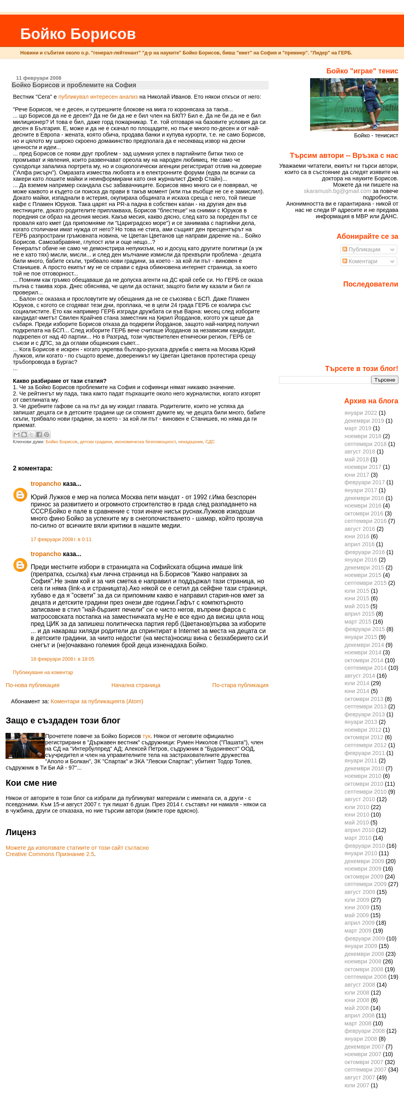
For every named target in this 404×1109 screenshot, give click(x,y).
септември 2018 (365, 444)
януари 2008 (360, 1039)
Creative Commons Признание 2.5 (50, 854)
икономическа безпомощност (145, 441)
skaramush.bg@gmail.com (337, 191)
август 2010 (359, 799)
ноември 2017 (362, 467)
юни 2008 (356, 1000)
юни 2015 (356, 598)
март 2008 (357, 1023)
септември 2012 (365, 745)
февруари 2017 (364, 482)
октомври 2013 (363, 699)
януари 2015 (360, 637)
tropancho (46, 483)
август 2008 (359, 985)
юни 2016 (356, 536)
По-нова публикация (32, 685)
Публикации (361, 249)
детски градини (96, 441)
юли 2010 (356, 807)
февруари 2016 (364, 552)
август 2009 (359, 892)
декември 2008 (364, 954)
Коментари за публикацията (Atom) (97, 701)
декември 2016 (364, 498)
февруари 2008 (364, 1031)
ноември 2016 (362, 505)
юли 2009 (356, 900)
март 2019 (357, 428)
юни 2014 (356, 691)
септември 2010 (365, 792)
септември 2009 (365, 884)
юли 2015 (356, 591)
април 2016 (359, 544)
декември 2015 (364, 567)
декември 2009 (364, 861)
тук (146, 736)
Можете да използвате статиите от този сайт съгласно (77, 848)
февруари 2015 (364, 629)
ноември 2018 (362, 436)
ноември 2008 (362, 961)
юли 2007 (356, 1085)
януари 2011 (360, 760)
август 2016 (359, 529)
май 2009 (356, 915)
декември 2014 (364, 645)
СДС (210, 441)
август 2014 (359, 676)
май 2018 (356, 459)
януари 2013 (360, 722)
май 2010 (356, 822)
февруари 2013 (364, 714)
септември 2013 (365, 706)
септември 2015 (365, 583)
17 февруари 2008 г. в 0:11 (61, 539)
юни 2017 (356, 475)
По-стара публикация (240, 685)
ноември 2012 (362, 730)
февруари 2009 (364, 938)
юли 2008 (356, 992)
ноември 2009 (362, 868)
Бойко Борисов (78, 33)
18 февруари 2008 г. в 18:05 (62, 659)
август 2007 (359, 1077)
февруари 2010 (364, 846)
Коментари (360, 261)
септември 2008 (365, 977)
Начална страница (135, 685)
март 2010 (357, 838)
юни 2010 (356, 814)
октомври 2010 (363, 784)
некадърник (190, 441)
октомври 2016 (363, 513)
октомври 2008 (363, 969)
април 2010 (359, 830)
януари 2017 (360, 490)
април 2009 (359, 923)
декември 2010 (364, 768)
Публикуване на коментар (43, 672)
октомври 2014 (363, 660)
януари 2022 (360, 413)
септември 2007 (365, 1069)
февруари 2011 (364, 753)
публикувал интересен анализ (98, 97)
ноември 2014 (362, 652)
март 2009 (357, 930)
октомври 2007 (363, 1062)
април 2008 (359, 1015)
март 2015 (357, 621)
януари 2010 (360, 853)
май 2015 (356, 606)
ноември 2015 (362, 575)
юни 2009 (356, 907)
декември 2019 (364, 421)
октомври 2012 (363, 737)
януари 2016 (360, 559)
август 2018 (359, 451)
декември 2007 (364, 1046)
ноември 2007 (362, 1054)
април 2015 (359, 614)
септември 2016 (365, 521)
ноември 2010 (362, 776)
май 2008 (356, 1008)
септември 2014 (365, 668)
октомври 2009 (363, 876)
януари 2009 (360, 946)
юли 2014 (356, 683)
